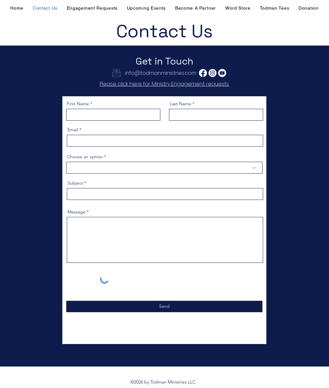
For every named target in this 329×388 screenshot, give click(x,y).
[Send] (164, 306)
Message (76, 212)
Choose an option (85, 156)
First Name (78, 103)
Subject (75, 183)
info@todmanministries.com (160, 73)
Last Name (180, 103)
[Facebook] (203, 73)
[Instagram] (213, 73)
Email (72, 129)
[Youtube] (222, 73)
